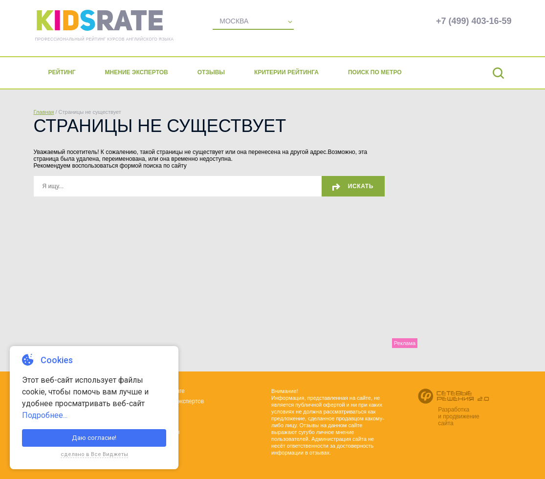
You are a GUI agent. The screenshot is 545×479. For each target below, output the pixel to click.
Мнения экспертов (179, 401)
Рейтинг (62, 72)
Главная (44, 112)
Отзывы (211, 72)
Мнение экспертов (136, 72)
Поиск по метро (375, 72)
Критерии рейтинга (286, 72)
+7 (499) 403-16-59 (474, 21)
